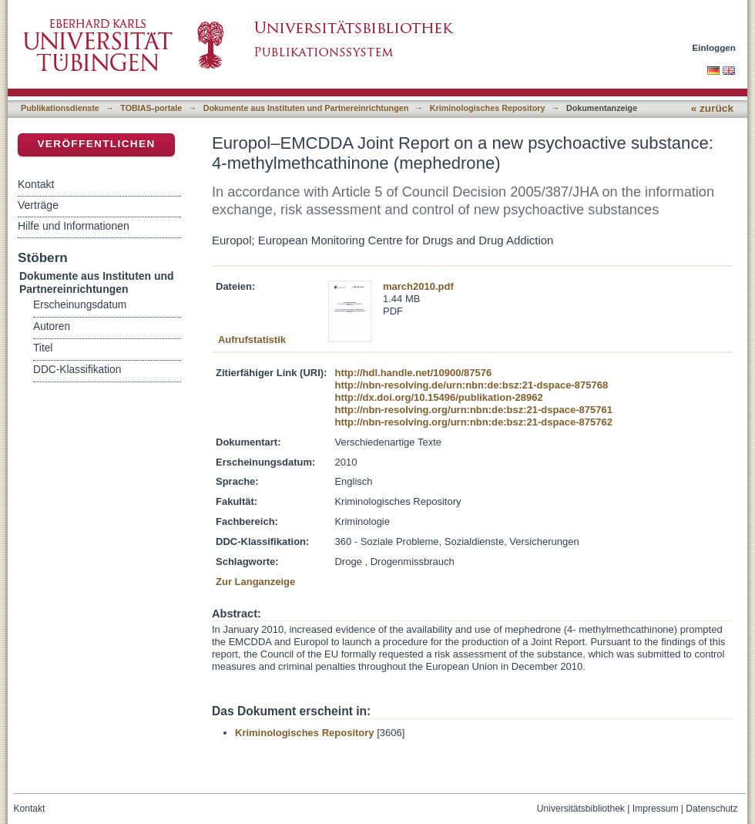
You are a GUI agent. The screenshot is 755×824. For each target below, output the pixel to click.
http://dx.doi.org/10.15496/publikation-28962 (438, 397)
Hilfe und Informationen (73, 226)
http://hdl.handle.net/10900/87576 (413, 372)
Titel (42, 348)
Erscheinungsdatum (79, 305)
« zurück (712, 108)
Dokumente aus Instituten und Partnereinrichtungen (306, 108)
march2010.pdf (418, 286)
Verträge (38, 205)
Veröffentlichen (96, 144)
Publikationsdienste (60, 108)
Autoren (51, 326)
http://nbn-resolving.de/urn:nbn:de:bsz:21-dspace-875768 (471, 385)
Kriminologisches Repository (487, 108)
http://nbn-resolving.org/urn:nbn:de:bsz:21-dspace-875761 (473, 409)
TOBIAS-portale (151, 108)
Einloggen (715, 47)
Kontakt (36, 184)
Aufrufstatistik (252, 339)
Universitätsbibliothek (581, 808)
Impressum (656, 808)
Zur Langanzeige (255, 581)
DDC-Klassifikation (77, 369)
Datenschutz (711, 808)
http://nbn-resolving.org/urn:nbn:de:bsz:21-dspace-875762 (473, 422)
